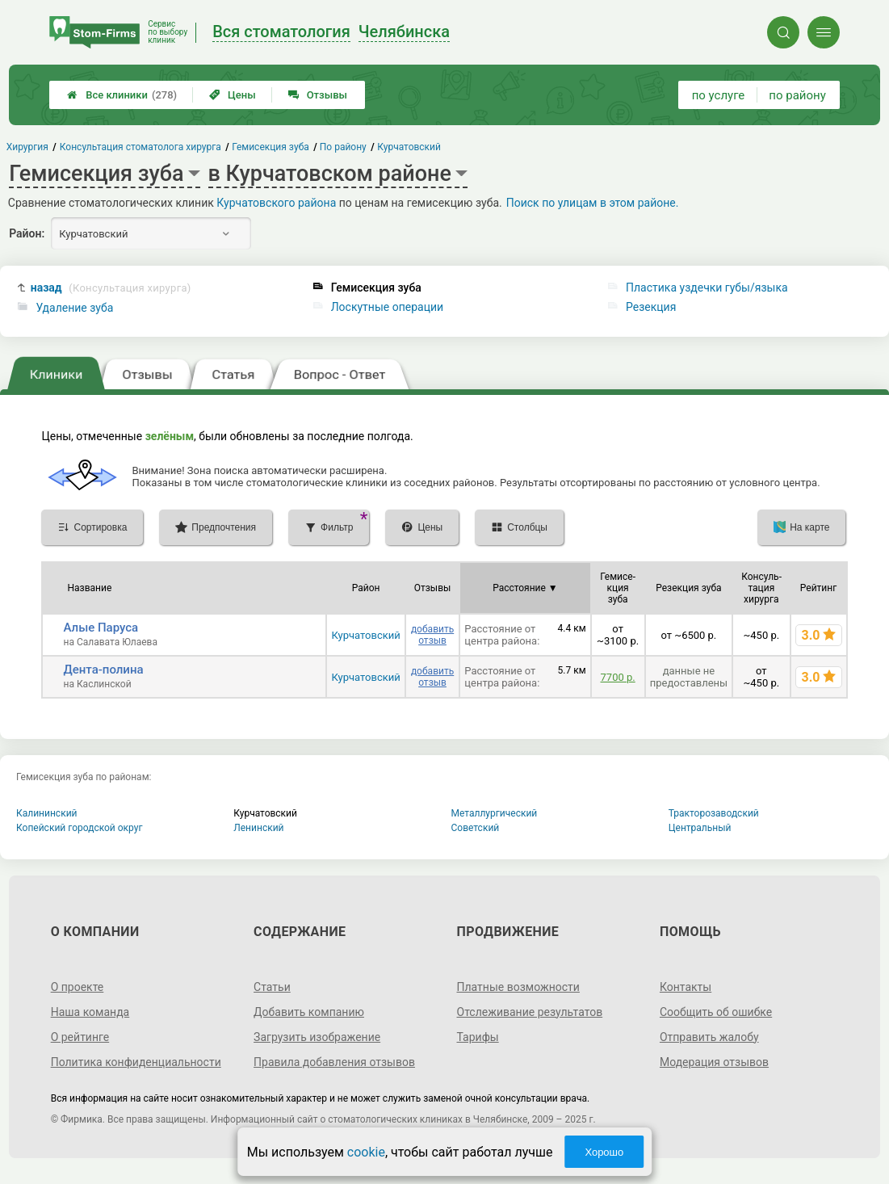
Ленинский (258, 827)
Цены (232, 95)
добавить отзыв (432, 634)
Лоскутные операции (387, 307)
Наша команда (90, 1012)
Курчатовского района (276, 202)
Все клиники (122, 95)
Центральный (700, 827)
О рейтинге (80, 1037)
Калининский (47, 813)
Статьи (272, 986)
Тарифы (478, 1037)
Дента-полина (103, 669)
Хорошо (604, 1152)
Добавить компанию (309, 1012)
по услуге (718, 95)
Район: (26, 233)
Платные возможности (518, 986)
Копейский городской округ (79, 827)
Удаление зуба (74, 307)
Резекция (651, 307)
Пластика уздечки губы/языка (707, 287)
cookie (366, 1152)
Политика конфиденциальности (136, 1062)
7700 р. (618, 677)
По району (343, 147)
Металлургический (494, 813)
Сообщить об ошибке (716, 1012)
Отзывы (317, 95)
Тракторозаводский (714, 813)
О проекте (77, 986)
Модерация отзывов (714, 1062)
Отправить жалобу (709, 1037)
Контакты (685, 986)
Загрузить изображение (317, 1037)
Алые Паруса (100, 627)
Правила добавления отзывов (334, 1062)
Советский (475, 827)
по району (797, 95)
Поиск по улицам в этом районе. (592, 202)
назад (111, 288)
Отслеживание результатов (530, 1012)
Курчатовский (365, 635)
